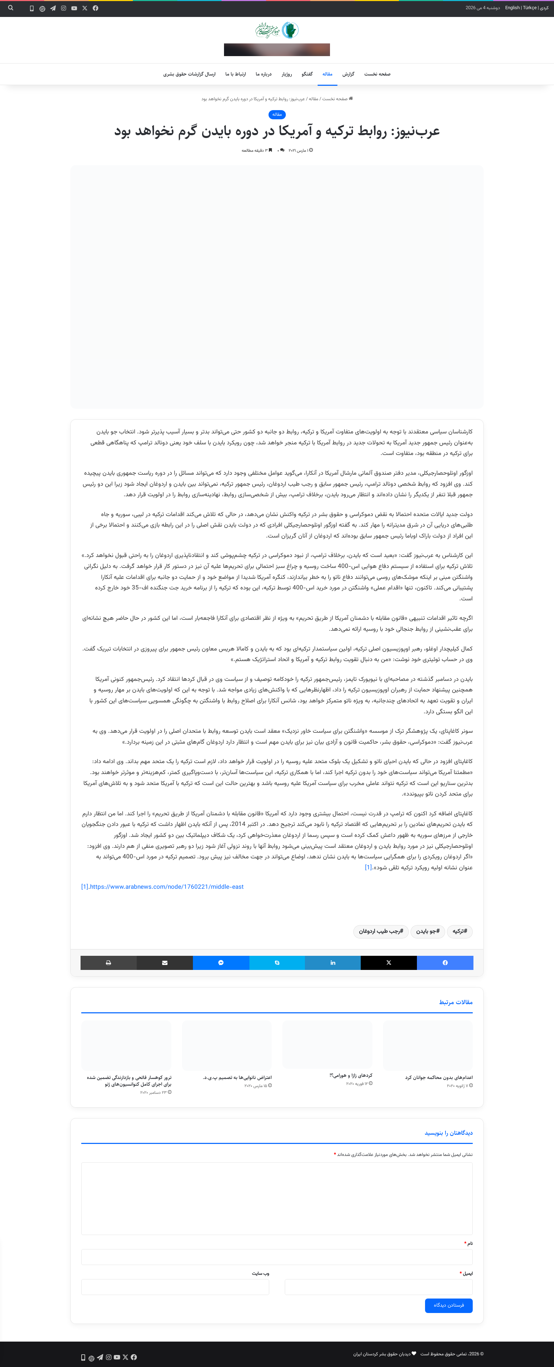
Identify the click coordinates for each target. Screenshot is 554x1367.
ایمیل (466, 1273)
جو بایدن (426, 931)
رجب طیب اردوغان (379, 931)
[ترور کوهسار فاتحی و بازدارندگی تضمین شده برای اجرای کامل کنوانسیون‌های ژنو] (126, 1045)
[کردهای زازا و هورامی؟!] (327, 1044)
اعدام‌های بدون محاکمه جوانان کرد (439, 1077)
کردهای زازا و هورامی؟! (351, 1075)
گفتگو (307, 74)
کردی (544, 8)
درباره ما (264, 74)
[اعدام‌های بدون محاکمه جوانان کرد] (428, 1045)
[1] (368, 868)
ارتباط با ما (235, 74)
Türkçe (530, 8)
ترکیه (458, 931)
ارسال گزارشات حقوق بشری (189, 74)
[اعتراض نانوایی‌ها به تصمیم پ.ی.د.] (227, 1045)
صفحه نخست (377, 74)
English (512, 8)
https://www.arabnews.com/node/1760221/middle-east (167, 887)
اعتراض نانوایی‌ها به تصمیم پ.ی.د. (237, 1077)
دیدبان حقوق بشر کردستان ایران (382, 1354)
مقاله (327, 74)
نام (468, 1243)
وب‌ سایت (260, 1273)
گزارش (348, 74)
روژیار (287, 74)
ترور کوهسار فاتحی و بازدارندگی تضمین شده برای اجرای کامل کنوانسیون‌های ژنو (129, 1081)
